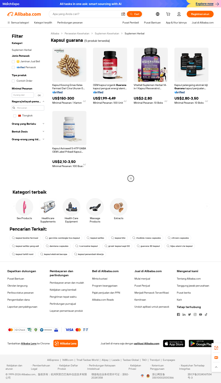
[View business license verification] (142, 376)
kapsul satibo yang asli (25, 246)
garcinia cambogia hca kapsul (62, 237)
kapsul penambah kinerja (89, 254)
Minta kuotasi (99, 278)
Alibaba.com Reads (103, 299)
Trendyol (155, 359)
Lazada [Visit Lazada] (116, 359)
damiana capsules (57, 246)
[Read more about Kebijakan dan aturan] (18, 367)
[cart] (169, 14)
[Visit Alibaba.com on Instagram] (195, 314)
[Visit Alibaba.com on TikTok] (206, 314)
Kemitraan (140, 299)
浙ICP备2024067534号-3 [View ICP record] (200, 376)
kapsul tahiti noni (22, 254)
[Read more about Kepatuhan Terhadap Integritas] (197, 367)
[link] (216, 348)
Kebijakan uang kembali (63, 289)
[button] (123, 14)
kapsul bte (118, 237)
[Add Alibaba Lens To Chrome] (65, 343)
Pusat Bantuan (15, 278)
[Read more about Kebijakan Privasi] (139, 367)
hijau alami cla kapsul (179, 246)
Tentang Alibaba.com (189, 278)
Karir (179, 299)
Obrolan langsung (17, 285)
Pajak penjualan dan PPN (106, 292)
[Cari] (134, 14)
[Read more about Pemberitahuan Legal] (44, 367)
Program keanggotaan (104, 285)
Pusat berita (184, 292)
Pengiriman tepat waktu (63, 296)
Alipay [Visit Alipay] (105, 359)
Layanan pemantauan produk (66, 310)
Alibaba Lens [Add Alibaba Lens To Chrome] (28, 343)
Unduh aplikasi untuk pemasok (151, 306)
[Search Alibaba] (85, 14)
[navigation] (28, 106)
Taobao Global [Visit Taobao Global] (131, 359)
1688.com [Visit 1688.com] (67, 359)
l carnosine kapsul (86, 246)
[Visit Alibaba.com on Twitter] (189, 314)
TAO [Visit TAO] (144, 359)
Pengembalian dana (18, 299)
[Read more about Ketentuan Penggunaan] (164, 367)
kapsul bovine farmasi (25, 237)
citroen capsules (178, 237)
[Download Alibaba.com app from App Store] (174, 343)
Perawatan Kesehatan (77, 33)
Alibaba (55, 33)
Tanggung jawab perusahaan (193, 285)
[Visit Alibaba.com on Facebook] (178, 314)
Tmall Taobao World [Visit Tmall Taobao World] (87, 359)
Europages (169, 359)
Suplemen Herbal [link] (134, 33)
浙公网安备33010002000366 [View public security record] (163, 376)
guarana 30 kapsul (148, 246)
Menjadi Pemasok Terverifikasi (151, 292)
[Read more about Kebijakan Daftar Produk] (72, 367)
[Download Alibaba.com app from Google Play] (201, 343)
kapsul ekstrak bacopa (53, 254)
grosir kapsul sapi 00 (117, 246)
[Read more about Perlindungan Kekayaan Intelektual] (107, 367)
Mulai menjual (142, 278)
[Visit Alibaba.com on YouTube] (200, 314)
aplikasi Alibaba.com (146, 343)
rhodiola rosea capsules (146, 237)
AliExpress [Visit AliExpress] (53, 359)
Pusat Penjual (142, 285)
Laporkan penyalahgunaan (22, 306)
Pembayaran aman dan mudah (67, 282)
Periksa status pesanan (20, 292)
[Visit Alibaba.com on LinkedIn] (184, 314)
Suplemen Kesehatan (107, 33)
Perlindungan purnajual (63, 303)
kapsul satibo (95, 237)
